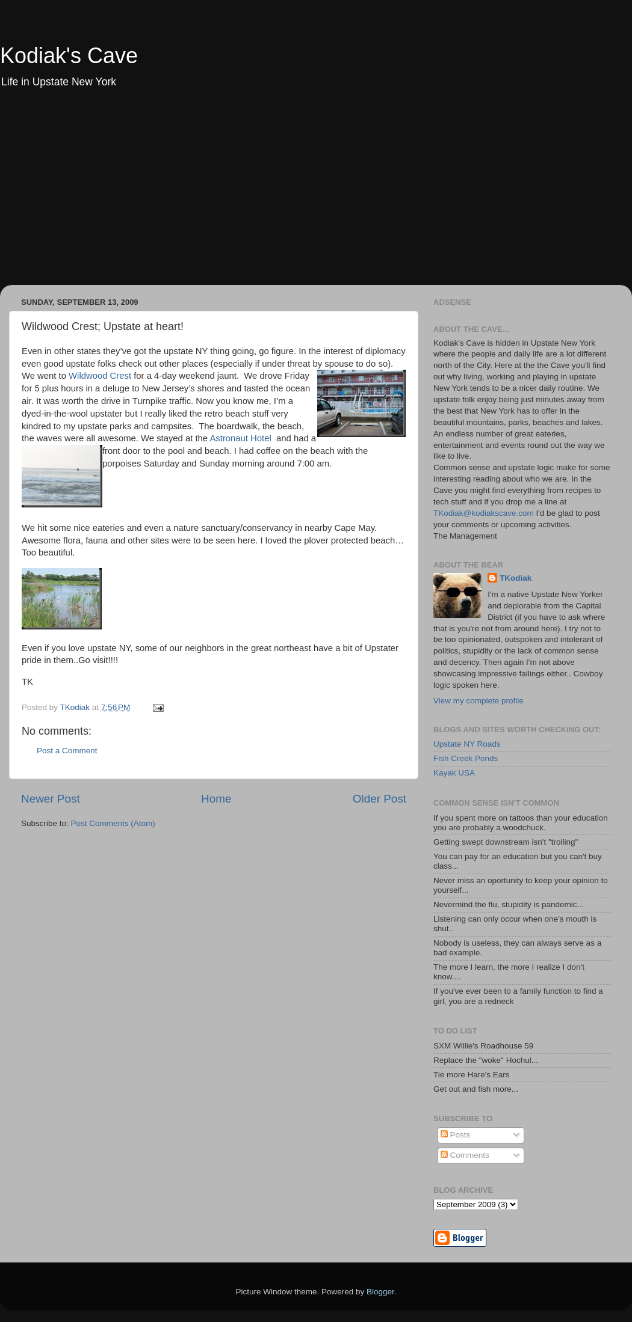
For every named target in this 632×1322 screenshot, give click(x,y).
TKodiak (515, 578)
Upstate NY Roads (467, 743)
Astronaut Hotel (240, 438)
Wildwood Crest (100, 376)
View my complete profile (478, 700)
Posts (456, 1134)
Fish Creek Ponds (465, 758)
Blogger (380, 1291)
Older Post (379, 798)
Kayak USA (454, 772)
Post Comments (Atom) (113, 823)
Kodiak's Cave (69, 55)
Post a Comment (67, 750)
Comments (465, 1155)
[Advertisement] (316, 195)
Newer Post (50, 798)
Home (216, 798)
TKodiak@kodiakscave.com (483, 513)
